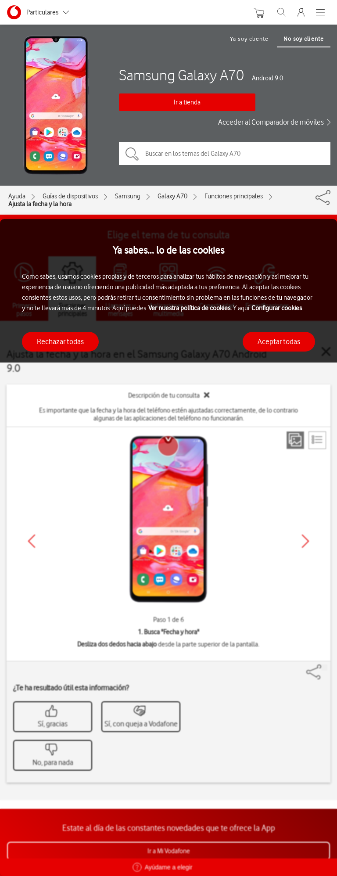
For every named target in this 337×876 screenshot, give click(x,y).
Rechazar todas (60, 341)
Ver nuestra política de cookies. (190, 308)
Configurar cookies (276, 308)
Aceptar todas (279, 341)
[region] (168, 547)
